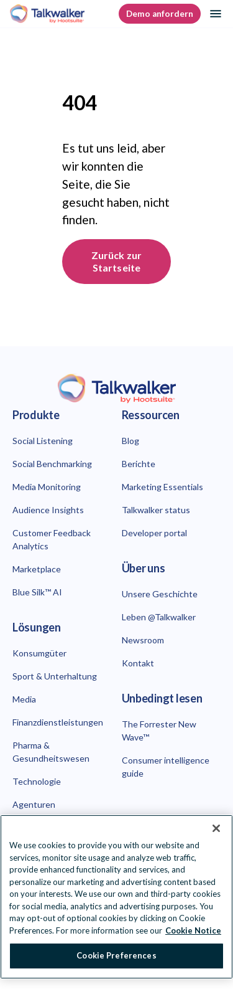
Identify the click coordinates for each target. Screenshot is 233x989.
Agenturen (33, 804)
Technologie (36, 781)
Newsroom (143, 640)
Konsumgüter (39, 653)
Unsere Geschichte (160, 594)
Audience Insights (48, 509)
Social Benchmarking (52, 463)
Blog (130, 440)
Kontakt (138, 663)
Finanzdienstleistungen (57, 722)
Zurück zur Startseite (117, 261)
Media (24, 699)
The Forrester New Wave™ (159, 730)
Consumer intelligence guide (165, 766)
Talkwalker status (156, 509)
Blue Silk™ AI (37, 592)
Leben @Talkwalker (159, 617)
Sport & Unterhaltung (54, 676)
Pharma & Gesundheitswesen (50, 752)
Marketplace (36, 569)
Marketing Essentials (162, 486)
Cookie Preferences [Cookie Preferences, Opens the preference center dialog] (116, 955)
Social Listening (42, 440)
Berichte (138, 463)
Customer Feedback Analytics (51, 539)
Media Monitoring (46, 486)
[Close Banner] (216, 828)
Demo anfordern (159, 14)
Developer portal (154, 533)
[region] (116, 897)
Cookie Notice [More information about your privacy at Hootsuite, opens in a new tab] (193, 930)
